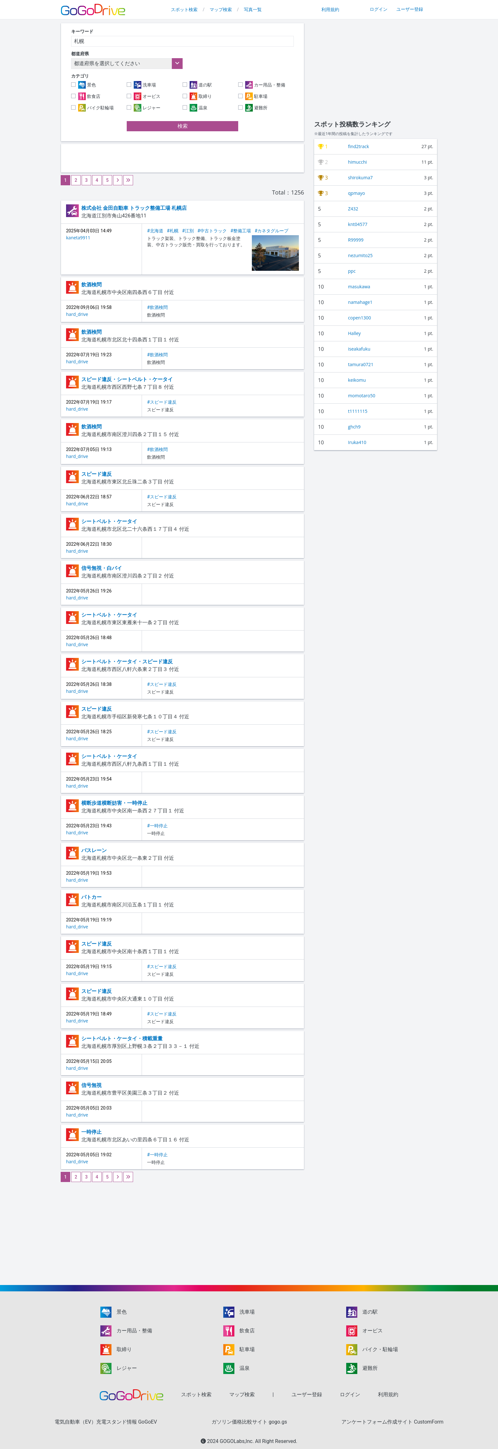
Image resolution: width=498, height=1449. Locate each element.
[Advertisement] (182, 158)
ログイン (378, 9)
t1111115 (357, 411)
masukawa (359, 287)
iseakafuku (359, 349)
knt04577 (357, 224)
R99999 (356, 240)
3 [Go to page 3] (86, 180)
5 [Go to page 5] (107, 180)
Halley (354, 333)
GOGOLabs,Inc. (237, 1441)
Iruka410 (357, 442)
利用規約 (330, 9)
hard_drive (77, 314)
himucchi (357, 162)
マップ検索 (221, 9)
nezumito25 (360, 255)
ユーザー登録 (409, 9)
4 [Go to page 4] (97, 180)
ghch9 (354, 427)
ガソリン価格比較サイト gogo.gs (249, 1422)
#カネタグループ (272, 230)
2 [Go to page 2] (76, 180)
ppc (352, 271)
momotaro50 (361, 396)
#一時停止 (157, 825)
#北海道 (155, 230)
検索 (183, 126)
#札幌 (172, 230)
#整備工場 (241, 230)
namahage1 (360, 302)
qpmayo (356, 193)
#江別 (188, 230)
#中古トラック (212, 230)
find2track (358, 146)
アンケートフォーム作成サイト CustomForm (392, 1422)
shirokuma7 (360, 177)
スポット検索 (184, 9)
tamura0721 (361, 364)
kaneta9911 (78, 238)
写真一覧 (253, 9)
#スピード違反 (162, 402)
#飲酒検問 (157, 307)
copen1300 (359, 318)
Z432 (353, 209)
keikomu (357, 380)
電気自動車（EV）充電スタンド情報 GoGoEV (106, 1422)
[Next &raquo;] (117, 180)
